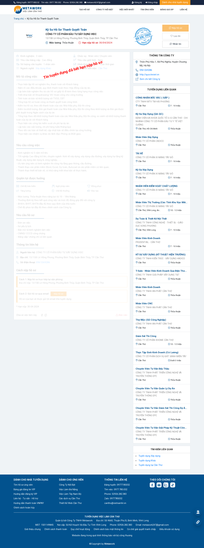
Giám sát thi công (146, 336)
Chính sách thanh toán (55, 529)
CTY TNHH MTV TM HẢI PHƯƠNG (153, 101)
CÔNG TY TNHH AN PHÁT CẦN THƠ (154, 291)
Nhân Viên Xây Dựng (147, 137)
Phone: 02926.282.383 (115, 494)
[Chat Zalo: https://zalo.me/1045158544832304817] (165, 484)
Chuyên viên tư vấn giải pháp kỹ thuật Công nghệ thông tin (162, 427)
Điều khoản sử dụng (170, 529)
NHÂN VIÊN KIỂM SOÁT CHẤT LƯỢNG (156, 186)
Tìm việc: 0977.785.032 (115, 489)
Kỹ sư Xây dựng (144, 169)
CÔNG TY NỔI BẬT (104, 9)
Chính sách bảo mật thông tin (108, 529)
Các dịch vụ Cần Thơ (69, 498)
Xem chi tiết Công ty (150, 79)
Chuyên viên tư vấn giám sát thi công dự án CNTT (162, 408)
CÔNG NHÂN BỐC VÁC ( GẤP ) (152, 97)
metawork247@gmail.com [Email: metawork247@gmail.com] (155, 525)
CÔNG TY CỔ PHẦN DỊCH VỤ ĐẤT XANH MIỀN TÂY (161, 356)
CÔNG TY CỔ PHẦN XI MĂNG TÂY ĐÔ (154, 157)
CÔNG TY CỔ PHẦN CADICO (150, 141)
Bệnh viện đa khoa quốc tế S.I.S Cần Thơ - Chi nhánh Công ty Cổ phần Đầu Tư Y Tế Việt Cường (162, 121)
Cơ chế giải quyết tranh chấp (141, 529)
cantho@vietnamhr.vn (115, 503)
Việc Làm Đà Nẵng (68, 489)
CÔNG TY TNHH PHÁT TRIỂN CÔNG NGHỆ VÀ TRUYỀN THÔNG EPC (159, 374)
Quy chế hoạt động (80, 529)
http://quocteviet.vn (149, 74)
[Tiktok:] (172, 484)
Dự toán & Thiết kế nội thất (151, 218)
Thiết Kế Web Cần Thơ (70, 503)
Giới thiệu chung (32, 529)
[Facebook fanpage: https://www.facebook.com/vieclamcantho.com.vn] (152, 484)
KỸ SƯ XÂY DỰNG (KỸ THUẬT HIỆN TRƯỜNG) (161, 254)
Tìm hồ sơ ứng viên (23, 485)
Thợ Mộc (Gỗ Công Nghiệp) (151, 319)
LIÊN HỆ (183, 9)
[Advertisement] (72, 344)
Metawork (109, 544)
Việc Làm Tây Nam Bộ (70, 494)
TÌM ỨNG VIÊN (147, 9)
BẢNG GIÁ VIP (167, 9)
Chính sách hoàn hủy (24, 507)
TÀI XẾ (139, 153)
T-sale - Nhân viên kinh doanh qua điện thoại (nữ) (162, 270)
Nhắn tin (175, 44)
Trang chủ (19, 18)
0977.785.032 (55, 2)
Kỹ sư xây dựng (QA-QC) (149, 114)
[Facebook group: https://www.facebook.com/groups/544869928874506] (159, 484)
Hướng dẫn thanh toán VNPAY (29, 503)
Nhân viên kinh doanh (148, 238)
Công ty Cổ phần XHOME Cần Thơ (154, 340)
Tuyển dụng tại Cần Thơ (150, 465)
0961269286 (146, 70)
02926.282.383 (76, 2)
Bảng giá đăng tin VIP (24, 489)
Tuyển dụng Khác (147, 460)
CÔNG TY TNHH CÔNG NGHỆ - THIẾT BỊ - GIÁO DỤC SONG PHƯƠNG (159, 224)
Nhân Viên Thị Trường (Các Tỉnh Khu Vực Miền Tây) (162, 202)
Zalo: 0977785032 (113, 498)
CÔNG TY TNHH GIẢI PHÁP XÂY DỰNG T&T (157, 275)
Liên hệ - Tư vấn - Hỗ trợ (26, 498)
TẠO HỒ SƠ (84, 9)
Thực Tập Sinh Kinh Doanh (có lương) (157, 352)
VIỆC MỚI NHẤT (126, 9)
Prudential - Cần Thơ (148, 242)
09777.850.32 (34, 2)
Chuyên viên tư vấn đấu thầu (152, 368)
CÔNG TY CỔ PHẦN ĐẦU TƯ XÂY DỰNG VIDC (71, 34)
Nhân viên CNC (144, 303)
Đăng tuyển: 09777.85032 (117, 485)
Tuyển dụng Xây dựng (149, 456)
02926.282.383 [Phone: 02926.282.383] (125, 525)
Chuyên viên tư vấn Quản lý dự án (155, 388)
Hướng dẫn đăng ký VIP (25, 494)
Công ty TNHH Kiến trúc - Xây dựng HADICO (160, 258)
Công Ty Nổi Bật (67, 485)
